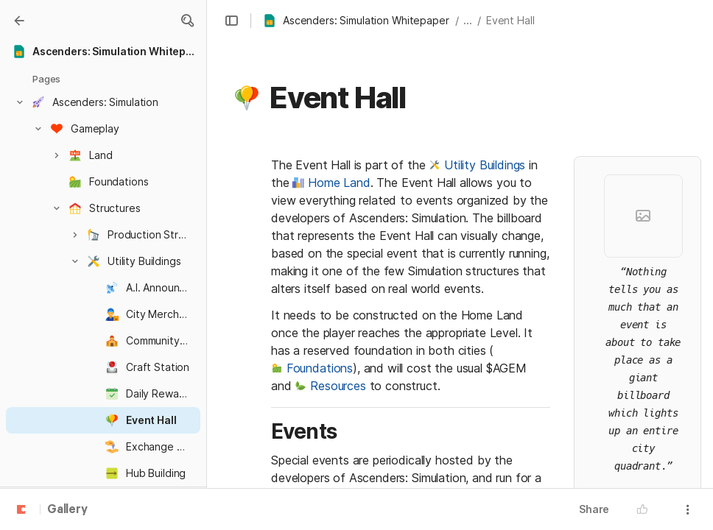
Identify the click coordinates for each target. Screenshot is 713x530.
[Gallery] (19, 20)
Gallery (67, 510)
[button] (187, 20)
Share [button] (594, 509)
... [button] (467, 20)
